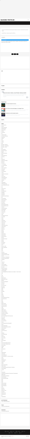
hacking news (3, 233)
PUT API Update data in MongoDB (6, 323)
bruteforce (3, 156)
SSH (2, 350)
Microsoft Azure (3, 285)
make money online (4, 279)
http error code (3, 246)
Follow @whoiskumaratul (5, 411)
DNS (2, 197)
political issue (3, 319)
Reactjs (2, 335)
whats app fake (3, 384)
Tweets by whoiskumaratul (5, 406)
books (2, 154)
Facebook (7, 431)
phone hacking (3, 314)
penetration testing (4, 312)
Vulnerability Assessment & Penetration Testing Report (9, 373)
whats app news (3, 385)
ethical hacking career (4, 204)
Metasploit (3, 282)
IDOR (2, 249)
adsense (2, 126)
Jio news (2, 263)
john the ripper (3, 264)
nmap (2, 301)
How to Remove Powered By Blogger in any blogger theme (15, 108)
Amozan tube (3, 129)
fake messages (3, 209)
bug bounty (3, 159)
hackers (2, 230)
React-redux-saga (4, 334)
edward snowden (4, 199)
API (1, 133)
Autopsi (2, 140)
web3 (2, 380)
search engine (3, 340)
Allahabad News (3, 128)
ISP (1, 260)
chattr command (3, 167)
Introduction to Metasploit (5, 257)
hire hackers (3, 242)
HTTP (2, 244)
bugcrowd (2, 161)
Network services (4, 298)
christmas (2, 170)
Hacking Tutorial (3, 236)
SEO (2, 341)
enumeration (3, 203)
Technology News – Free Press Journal (7, 356)
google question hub (4, 225)
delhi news (3, 194)
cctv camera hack (4, 165)
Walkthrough (3, 374)
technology (3, 353)
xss (1, 395)
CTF (2, 186)
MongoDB (2, 291)
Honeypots (3, 243)
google (2, 219)
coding (2, 172)
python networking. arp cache (6, 326)
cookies (2, 175)
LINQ (2, 275)
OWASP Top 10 (3, 309)
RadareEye (3, 329)
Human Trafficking (4, 247)
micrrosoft (3, 286)
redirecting (3, 336)
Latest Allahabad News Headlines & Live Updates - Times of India (11, 271)
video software (3, 368)
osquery (2, 308)
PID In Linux (3, 317)
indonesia (2, 252)
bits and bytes (3, 149)
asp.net (2, 138)
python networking (4, 325)
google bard (3, 220)
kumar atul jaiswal (4, 268)
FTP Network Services (4, 215)
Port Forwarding (3, 320)
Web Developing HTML (4, 378)
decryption (3, 193)
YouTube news (3, 396)
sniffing (2, 346)
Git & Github (3, 216)
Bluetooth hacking (4, 153)
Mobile (2, 290)
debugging (2, 192)
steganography (3, 352)
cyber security (3, 188)
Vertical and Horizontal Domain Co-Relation (8, 367)
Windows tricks (3, 390)
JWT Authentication (4, 265)
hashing (2, 241)
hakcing (2, 237)
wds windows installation (5, 375)
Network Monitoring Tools (5, 297)
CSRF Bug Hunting (4, 183)
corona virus (3, 176)
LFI (1, 274)
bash (2, 143)
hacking (2, 232)
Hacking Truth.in (7, 20)
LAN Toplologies (3, 270)
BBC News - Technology (4, 145)
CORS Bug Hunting (4, 177)
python (2, 324)
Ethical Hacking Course (4, 205)
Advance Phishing (4, 127)
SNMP (2, 347)
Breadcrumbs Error (4, 155)
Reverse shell (3, 337)
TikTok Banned (3, 359)
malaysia (2, 280)
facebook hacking (4, 208)
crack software (3, 178)
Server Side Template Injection (6, 342)
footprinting (3, 211)
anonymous (3, 132)
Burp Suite (2, 162)
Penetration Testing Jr (4, 313)
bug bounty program (4, 160)
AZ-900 (2, 142)
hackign (2, 231)
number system (3, 303)
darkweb (2, 189)
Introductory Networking (5, 258)
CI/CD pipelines (3, 171)
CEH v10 (2, 166)
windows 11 (3, 389)
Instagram (18, 431)
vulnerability (3, 372)
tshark (2, 362)
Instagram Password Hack (5, 254)
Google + (23, 431)
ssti (1, 351)
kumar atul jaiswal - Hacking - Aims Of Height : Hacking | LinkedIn (14, 92)
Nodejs (2, 302)
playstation (3, 318)
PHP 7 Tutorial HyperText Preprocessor (7, 315)
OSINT (2, 307)
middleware (3, 287)
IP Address (3, 259)
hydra (2, 248)
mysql (2, 293)
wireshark (2, 391)
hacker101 (2, 227)
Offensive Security (4, 304)
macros (2, 276)
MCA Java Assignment (4, 281)
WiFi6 (2, 386)
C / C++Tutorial (3, 164)
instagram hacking (4, 253)
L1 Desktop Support (4, 269)
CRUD (2, 181)
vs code (2, 369)
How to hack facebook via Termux (11, 103)
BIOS (2, 148)
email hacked (3, 200)
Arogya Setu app (3, 134)
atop (2, 139)
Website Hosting (3, 383)
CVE (2, 187)
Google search (3, 226)
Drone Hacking (3, 198)
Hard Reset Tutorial (4, 238)
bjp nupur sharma (4, 150)
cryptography (3, 182)
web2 (2, 379)
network (2, 296)
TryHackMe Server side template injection (12, 113)
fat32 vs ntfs (3, 210)
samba (2, 339)
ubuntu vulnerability (4, 364)
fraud (2, 214)
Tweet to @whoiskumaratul (5, 401)
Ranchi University (4, 330)
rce (1, 331)
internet (2, 255)
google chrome (3, 221)
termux (2, 358)
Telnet (2, 357)
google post (3, 224)
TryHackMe (3, 361)
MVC (2, 292)
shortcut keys (3, 345)
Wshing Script (3, 394)
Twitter (2, 363)
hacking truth (3, 235)
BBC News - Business (4, 144)
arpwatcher (3, 137)
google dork (3, 222)
